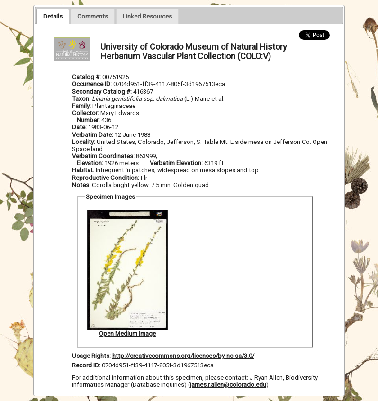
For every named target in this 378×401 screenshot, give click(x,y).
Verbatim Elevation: (177, 163)
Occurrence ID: (92, 84)
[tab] (52, 16)
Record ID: (87, 365)
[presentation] (53, 16)
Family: (81, 105)
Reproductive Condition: (105, 177)
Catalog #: (87, 76)
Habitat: (84, 170)
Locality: (83, 141)
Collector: (86, 112)
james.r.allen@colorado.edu (228, 384)
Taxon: (81, 98)
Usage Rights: (91, 355)
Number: (89, 120)
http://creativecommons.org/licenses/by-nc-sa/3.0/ (183, 355)
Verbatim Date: (92, 134)
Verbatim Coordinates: (104, 156)
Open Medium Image (127, 333)
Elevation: (91, 163)
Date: (79, 127)
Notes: (81, 184)
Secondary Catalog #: (102, 91)
